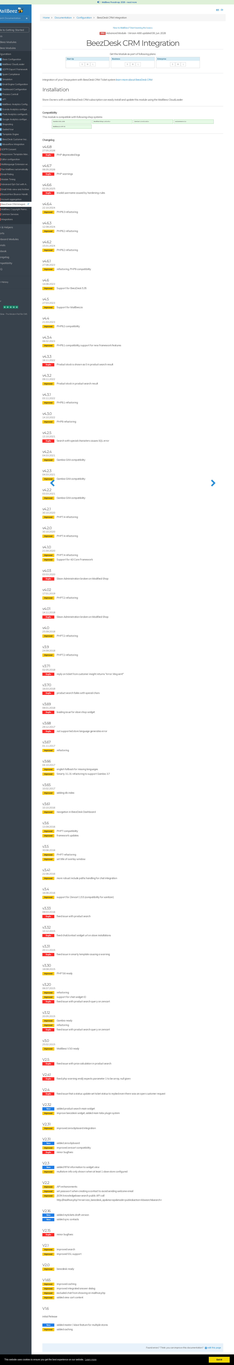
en (214, 11)
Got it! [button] (219, 1359)
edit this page (209, 1349)
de (218, 11)
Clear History (10, 282)
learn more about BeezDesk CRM (151, 81)
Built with (6, 314)
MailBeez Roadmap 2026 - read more (117, 2)
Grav (12, 314)
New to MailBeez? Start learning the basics (139, 29)
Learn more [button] (90, 1359)
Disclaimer (6, 301)
